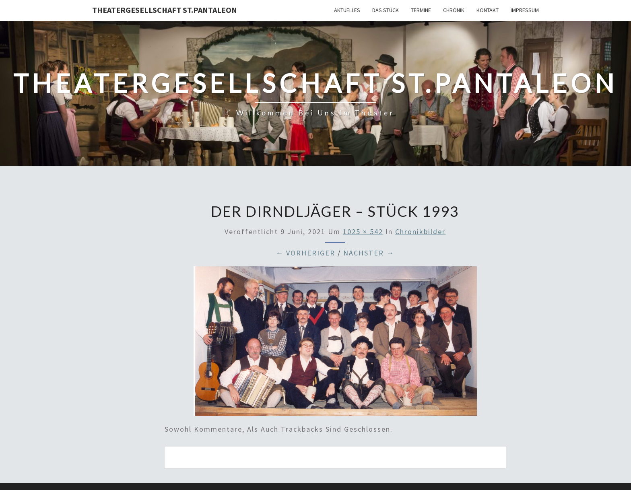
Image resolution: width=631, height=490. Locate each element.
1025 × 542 (363, 231)
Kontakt (487, 10)
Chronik (453, 10)
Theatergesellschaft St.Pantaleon (164, 10)
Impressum (525, 10)
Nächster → (368, 252)
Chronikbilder (420, 231)
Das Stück (385, 10)
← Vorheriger (305, 252)
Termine (421, 10)
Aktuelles (347, 10)
